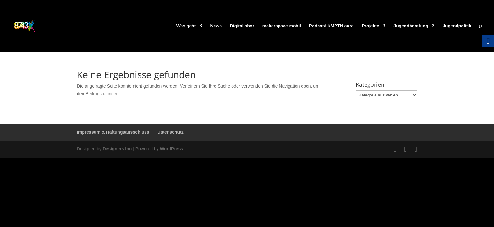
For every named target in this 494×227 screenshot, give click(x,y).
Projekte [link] (370, 26)
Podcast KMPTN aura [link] (331, 26)
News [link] (216, 26)
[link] (36, 25)
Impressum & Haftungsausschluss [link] (113, 132)
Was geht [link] (186, 26)
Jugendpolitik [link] (457, 26)
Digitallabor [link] (242, 26)
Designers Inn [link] (117, 148)
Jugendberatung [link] (410, 26)
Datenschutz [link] (170, 132)
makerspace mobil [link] (281, 26)
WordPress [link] (171, 148)
